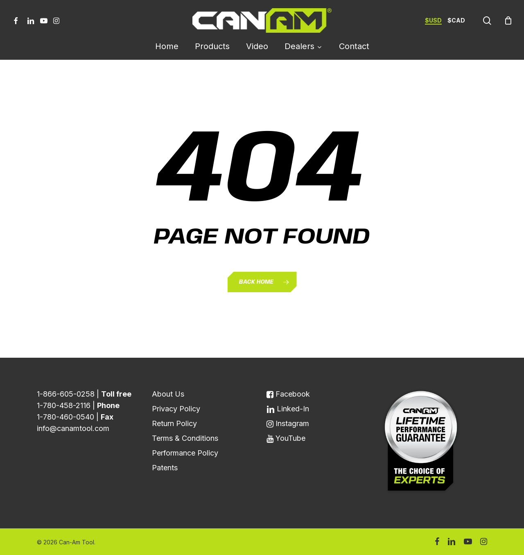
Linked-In (288, 408)
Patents (165, 467)
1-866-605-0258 (66, 394)
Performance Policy (185, 453)
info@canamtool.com (73, 428)
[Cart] (508, 20)
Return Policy (174, 423)
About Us (168, 394)
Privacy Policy (176, 408)
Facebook (288, 394)
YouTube (286, 438)
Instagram (288, 423)
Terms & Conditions (185, 438)
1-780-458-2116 (63, 405)
